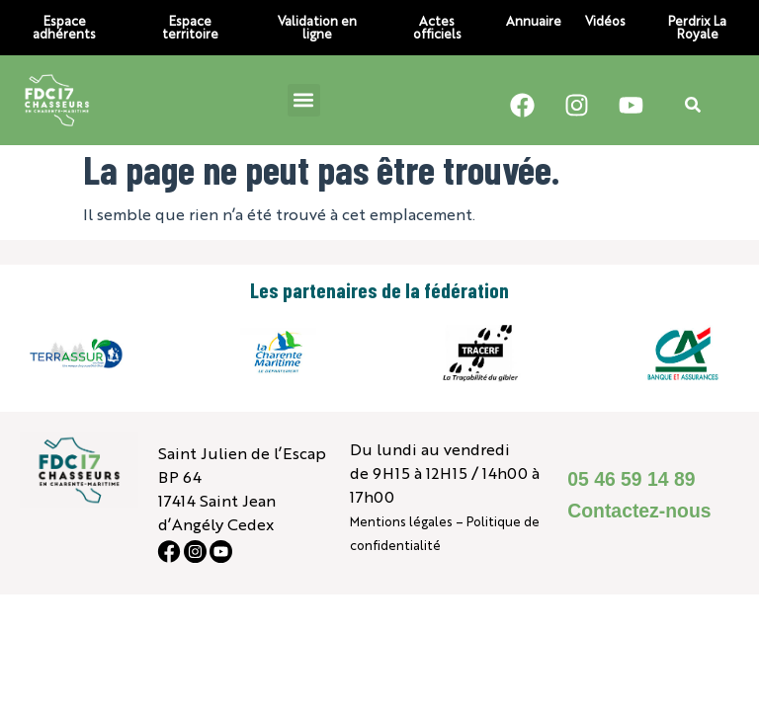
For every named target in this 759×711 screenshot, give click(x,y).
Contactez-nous (639, 510)
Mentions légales (401, 521)
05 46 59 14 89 (631, 479)
